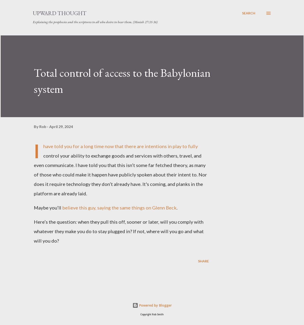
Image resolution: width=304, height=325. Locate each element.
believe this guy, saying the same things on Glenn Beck (119, 207)
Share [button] (203, 261)
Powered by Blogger (152, 305)
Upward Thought (59, 13)
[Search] (248, 13)
